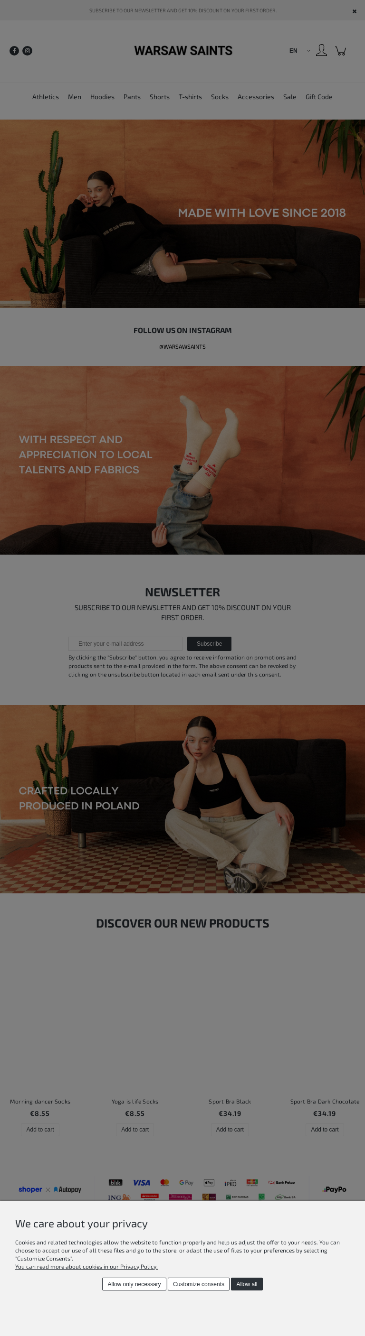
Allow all (246, 1284)
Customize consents (198, 1284)
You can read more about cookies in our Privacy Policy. (86, 1266)
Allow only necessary (134, 1284)
